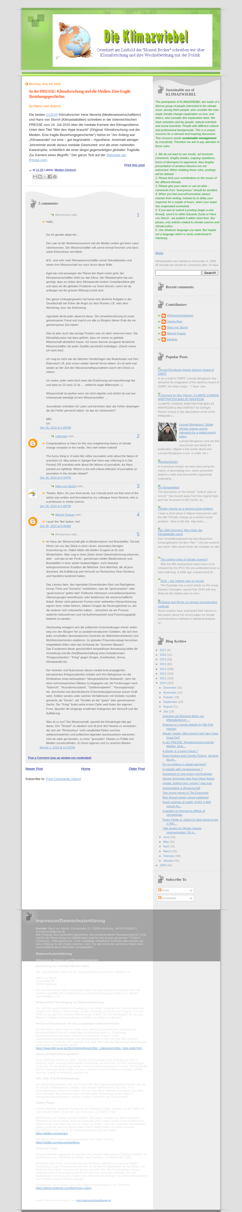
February (169, 855)
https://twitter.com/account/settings (58, 1142)
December (170, 687)
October (168, 697)
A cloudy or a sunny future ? (180, 751)
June (166, 837)
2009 (163, 865)
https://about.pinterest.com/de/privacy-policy (64, 1187)
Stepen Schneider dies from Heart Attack (189, 778)
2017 (163, 650)
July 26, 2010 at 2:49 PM (55, 427)
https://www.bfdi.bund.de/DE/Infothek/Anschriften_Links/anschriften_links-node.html (89, 1048)
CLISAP (52, 115)
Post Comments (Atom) (63, 779)
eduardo (172, 339)
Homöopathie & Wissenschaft (181, 788)
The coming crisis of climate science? (184, 559)
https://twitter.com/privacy (52, 1133)
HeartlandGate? (168, 461)
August (168, 706)
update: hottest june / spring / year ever (187, 783)
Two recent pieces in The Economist (186, 792)
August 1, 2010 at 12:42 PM (57, 747)
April (166, 846)
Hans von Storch (66, 486)
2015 (163, 659)
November (170, 692)
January (168, 860)
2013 (163, 668)
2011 (163, 678)
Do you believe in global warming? (184, 764)
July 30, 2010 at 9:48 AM (55, 526)
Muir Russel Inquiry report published (186, 797)
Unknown (61, 436)
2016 (163, 654)
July (166, 711)
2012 (163, 673)
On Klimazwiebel (168, 487)
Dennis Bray (174, 321)
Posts (163, 890)
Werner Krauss (64, 514)
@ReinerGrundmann (180, 315)
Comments (167, 898)
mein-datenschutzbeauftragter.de (93, 1200)
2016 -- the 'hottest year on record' (182, 580)
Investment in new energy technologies (187, 773)
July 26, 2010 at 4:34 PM (55, 477)
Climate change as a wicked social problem (185, 508)
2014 (163, 664)
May (166, 841)
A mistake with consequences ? (183, 769)
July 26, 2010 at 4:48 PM (55, 506)
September (170, 701)
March (167, 851)
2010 (163, 682)
